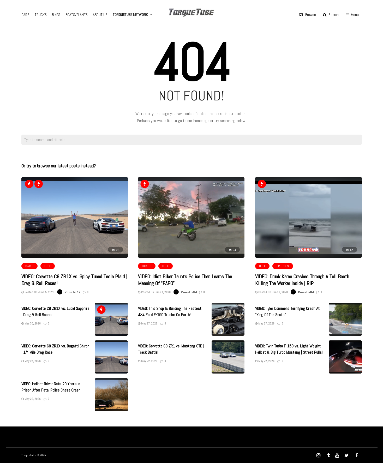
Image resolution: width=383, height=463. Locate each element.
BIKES (56, 14)
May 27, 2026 (147, 323)
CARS (25, 14)
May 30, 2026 (31, 323)
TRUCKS (41, 14)
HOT (47, 266)
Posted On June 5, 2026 (37, 292)
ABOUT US (100, 14)
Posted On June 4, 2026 (154, 292)
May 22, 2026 (147, 361)
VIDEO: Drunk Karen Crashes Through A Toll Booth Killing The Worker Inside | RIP (302, 280)
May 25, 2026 (31, 361)
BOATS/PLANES (76, 14)
